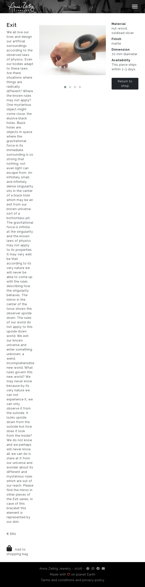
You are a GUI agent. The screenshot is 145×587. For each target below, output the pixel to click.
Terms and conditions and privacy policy (72, 580)
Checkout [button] (92, 6)
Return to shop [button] (125, 84)
